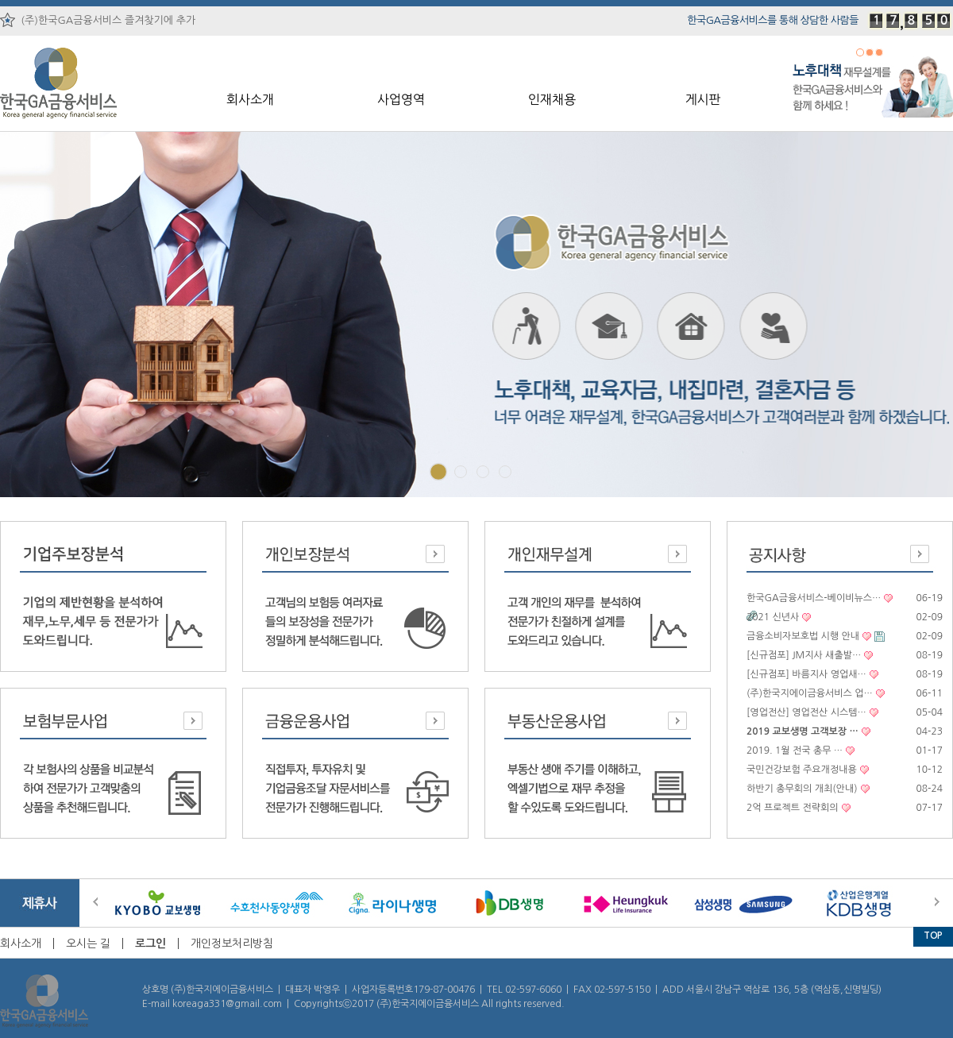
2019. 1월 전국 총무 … (795, 750)
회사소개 (250, 99)
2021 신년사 (773, 617)
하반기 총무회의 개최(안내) (802, 788)
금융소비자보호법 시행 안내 (803, 636)
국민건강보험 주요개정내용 (802, 769)
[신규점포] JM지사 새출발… (804, 655)
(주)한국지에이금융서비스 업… (810, 693)
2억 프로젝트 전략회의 (793, 807)
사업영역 (401, 99)
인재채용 (552, 99)
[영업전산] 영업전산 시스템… (806, 712)
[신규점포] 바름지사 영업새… (806, 674)
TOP (933, 935)
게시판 (702, 99)
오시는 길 (88, 943)
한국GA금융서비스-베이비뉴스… (814, 598)
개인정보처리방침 (232, 943)
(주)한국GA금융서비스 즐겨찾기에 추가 (97, 20)
